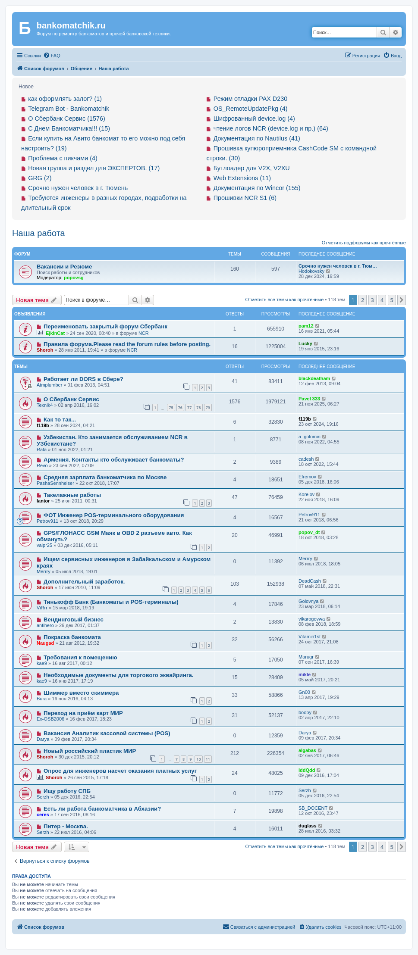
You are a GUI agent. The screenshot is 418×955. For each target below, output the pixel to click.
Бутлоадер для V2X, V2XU (252, 168)
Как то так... (60, 419)
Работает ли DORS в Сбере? (83, 379)
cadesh (306, 459)
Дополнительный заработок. (84, 581)
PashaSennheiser (55, 483)
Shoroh (45, 350)
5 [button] (391, 300)
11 (208, 759)
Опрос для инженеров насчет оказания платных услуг (120, 771)
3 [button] (372, 300)
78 (198, 407)
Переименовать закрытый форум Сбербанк (105, 326)
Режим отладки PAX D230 (251, 98)
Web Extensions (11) (242, 178)
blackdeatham (314, 378)
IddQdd (307, 770)
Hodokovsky (311, 271)
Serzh (43, 796)
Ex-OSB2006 (50, 718)
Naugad (45, 643)
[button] (401, 300)
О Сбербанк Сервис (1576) (66, 118)
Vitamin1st (310, 636)
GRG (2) (39, 178)
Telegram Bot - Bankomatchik (68, 108)
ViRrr (42, 607)
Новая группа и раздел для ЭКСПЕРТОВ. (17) (94, 168)
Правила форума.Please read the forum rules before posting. (127, 344)
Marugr (306, 656)
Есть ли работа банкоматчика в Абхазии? (102, 808)
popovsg (74, 277)
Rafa (42, 449)
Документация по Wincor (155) (257, 187)
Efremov (307, 476)
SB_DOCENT (313, 808)
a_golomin (310, 436)
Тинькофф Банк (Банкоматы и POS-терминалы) (111, 602)
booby (305, 712)
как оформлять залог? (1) (65, 98)
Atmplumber (49, 384)
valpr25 (44, 545)
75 (171, 407)
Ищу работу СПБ (67, 791)
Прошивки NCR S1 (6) (245, 197)
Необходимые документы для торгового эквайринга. (119, 675)
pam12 (306, 325)
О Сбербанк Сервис (71, 399)
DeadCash (310, 581)
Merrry (43, 571)
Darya (43, 739)
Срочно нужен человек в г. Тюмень (78, 187)
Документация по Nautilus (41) (257, 138)
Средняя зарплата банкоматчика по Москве (105, 477)
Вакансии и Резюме (64, 266)
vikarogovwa (312, 618)
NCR (143, 333)
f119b (43, 425)
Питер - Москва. (66, 826)
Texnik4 (45, 405)
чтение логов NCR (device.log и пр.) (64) (271, 128)
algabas (307, 750)
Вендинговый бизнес (74, 619)
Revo (42, 465)
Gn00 (304, 692)
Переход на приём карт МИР (83, 713)
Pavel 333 (309, 398)
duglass (308, 825)
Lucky (305, 343)
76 (180, 407)
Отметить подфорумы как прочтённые (364, 242)
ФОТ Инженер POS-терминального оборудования (114, 515)
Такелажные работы (72, 495)
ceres (43, 814)
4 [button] (381, 300)
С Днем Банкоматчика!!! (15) (69, 128)
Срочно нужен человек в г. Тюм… (338, 265)
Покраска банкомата (72, 637)
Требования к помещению (80, 657)
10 (198, 759)
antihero (45, 625)
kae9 (42, 663)
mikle (305, 674)
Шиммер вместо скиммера (81, 693)
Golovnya (308, 601)
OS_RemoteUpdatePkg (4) (251, 108)
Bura (42, 698)
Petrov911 (47, 521)
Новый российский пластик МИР (90, 751)
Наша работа (38, 233)
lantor (43, 500)
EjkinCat (55, 333)
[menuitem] (51, 55)
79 (208, 407)
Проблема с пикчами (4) (62, 158)
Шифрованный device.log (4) (254, 118)
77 (189, 407)
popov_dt (309, 532)
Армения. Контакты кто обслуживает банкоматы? (114, 459)
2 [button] (362, 300)
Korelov (306, 494)
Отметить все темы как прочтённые (284, 299)
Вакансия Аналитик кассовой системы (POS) (107, 733)
